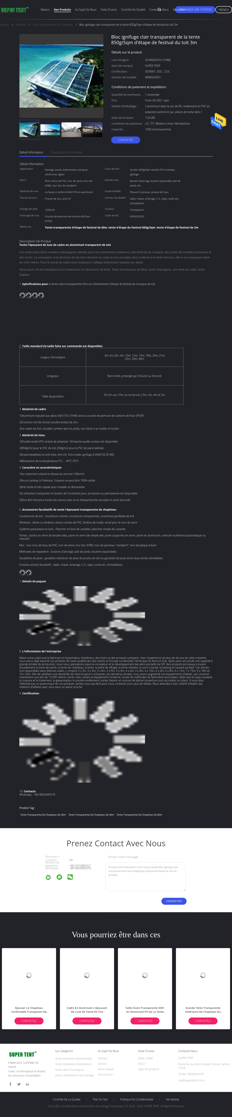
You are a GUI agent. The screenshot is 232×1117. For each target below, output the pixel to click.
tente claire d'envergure (69, 1069)
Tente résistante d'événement (73, 1064)
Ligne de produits (148, 1069)
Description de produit (67, 152)
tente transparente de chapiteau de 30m (43, 814)
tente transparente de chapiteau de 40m (91, 814)
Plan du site (100, 1099)
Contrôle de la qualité (67, 1099)
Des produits (62, 9)
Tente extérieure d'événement (73, 1058)
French (224, 10)
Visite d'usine (109, 9)
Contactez (125, 140)
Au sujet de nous (85, 9)
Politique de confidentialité (136, 1099)
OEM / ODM (145, 1058)
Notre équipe (106, 1069)
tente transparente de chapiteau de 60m (139, 814)
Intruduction (105, 1074)
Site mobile (172, 1099)
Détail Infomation (31, 152)
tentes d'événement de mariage (74, 1075)
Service (102, 1064)
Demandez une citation (195, 9)
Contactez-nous (159, 9)
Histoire (102, 1058)
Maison (45, 9)
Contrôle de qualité (133, 9)
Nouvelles (179, 9)
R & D (141, 1064)
